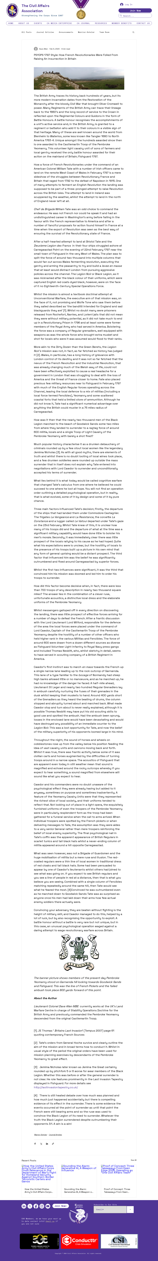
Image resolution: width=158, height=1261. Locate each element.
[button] (23, 23)
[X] (29, 1206)
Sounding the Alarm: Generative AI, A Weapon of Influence (78, 1190)
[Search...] (135, 16)
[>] (130, 1209)
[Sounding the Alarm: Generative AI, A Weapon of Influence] (79, 1175)
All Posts (27, 32)
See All (133, 1160)
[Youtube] (47, 1206)
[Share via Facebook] (35, 1144)
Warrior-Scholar (86, 32)
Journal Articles (45, 32)
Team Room (104, 32)
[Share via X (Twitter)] (41, 1144)
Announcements (66, 32)
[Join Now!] (60, 1206)
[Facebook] (35, 1206)
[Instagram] (41, 1206)
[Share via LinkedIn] (47, 1144)
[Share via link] (53, 1144)
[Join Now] (135, 10)
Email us (50, 1221)
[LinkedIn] (24, 1206)
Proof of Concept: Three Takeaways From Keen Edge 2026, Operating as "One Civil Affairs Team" (117, 1190)
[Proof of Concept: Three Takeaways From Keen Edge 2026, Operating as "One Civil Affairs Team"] (118, 1175)
